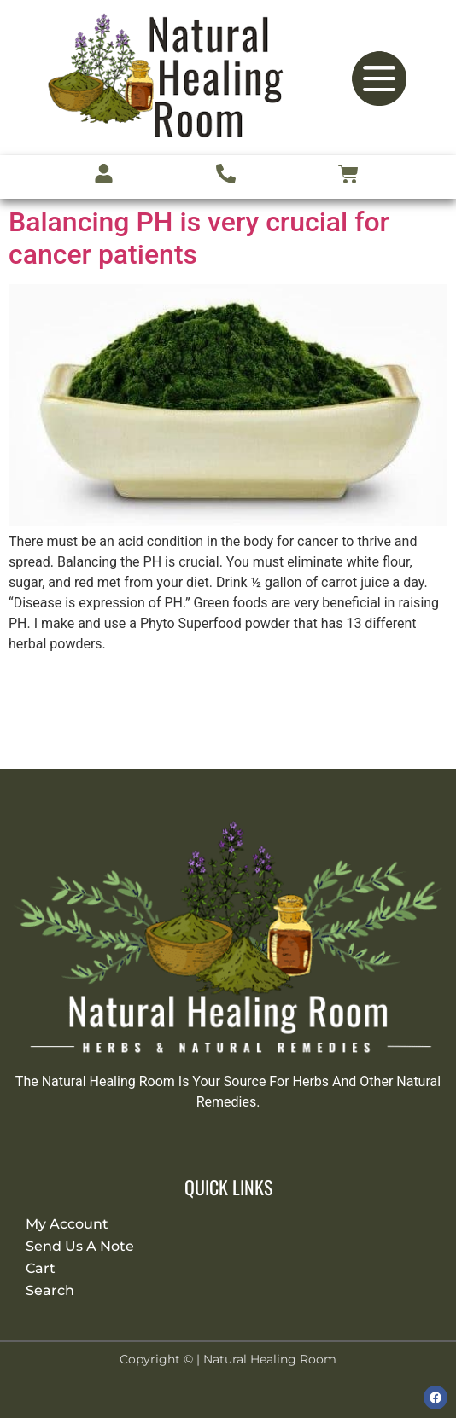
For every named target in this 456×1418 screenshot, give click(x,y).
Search (50, 1290)
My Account (67, 1224)
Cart (41, 1268)
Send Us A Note (80, 1246)
